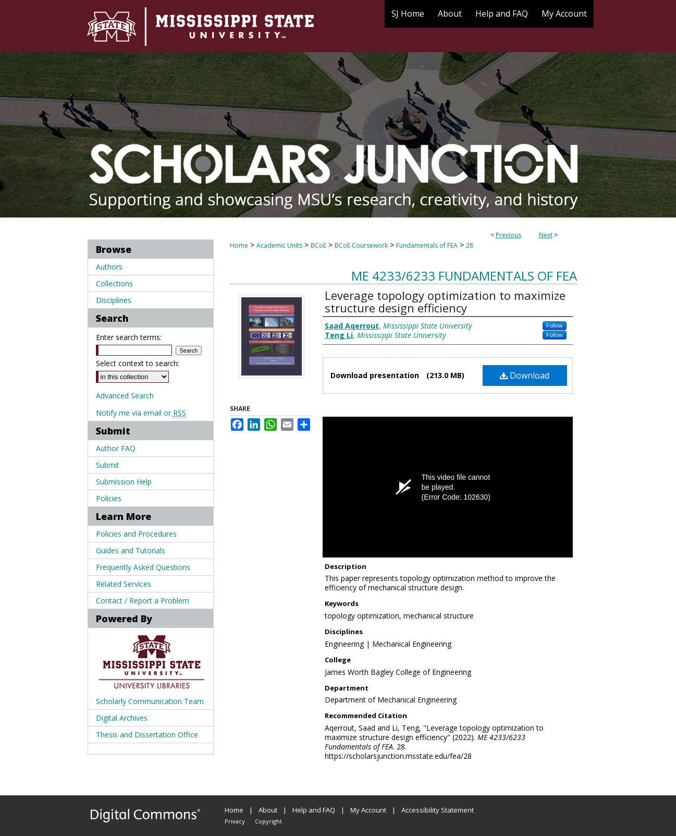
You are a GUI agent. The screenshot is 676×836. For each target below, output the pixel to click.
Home (239, 245)
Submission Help (124, 482)
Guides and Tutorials (130, 550)
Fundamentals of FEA (427, 245)
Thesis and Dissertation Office (147, 735)
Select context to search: (137, 363)
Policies (108, 498)
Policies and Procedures (136, 534)
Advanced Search (125, 396)
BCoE (318, 245)
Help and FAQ (313, 810)
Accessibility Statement (437, 810)
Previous (508, 235)
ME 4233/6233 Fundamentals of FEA (464, 275)
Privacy (235, 821)
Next (545, 235)
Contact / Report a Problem (142, 600)
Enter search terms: (129, 337)
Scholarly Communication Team (150, 701)
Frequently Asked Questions (143, 567)
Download (524, 375)
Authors (109, 267)
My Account (368, 810)
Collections (114, 283)
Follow (554, 325)
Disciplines (113, 300)
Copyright (268, 821)
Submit (107, 465)
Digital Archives (122, 718)
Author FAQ (116, 448)
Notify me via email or (141, 413)
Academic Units (279, 245)
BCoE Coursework (361, 245)
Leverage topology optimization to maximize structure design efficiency (445, 301)
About (268, 810)
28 (469, 245)
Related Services (123, 584)
